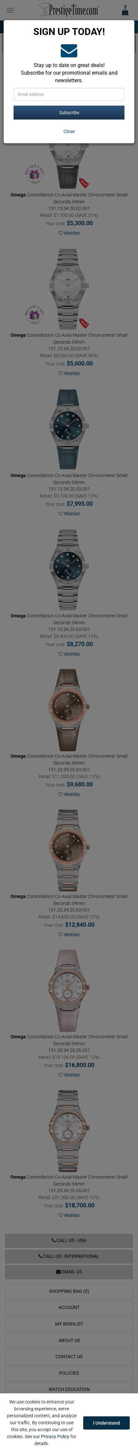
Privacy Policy (55, 1436)
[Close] (69, 131)
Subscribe (69, 112)
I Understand (106, 1423)
